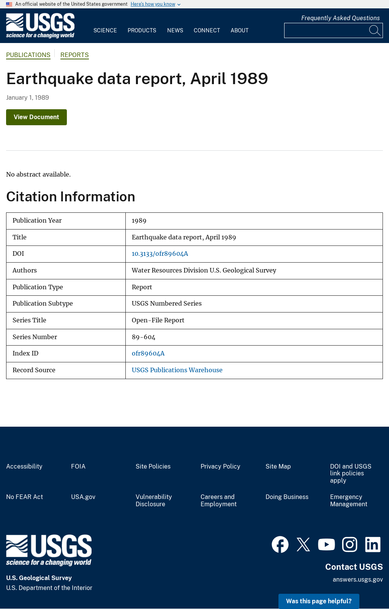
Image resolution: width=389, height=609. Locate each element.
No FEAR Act (24, 497)
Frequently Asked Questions (340, 18)
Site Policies (153, 466)
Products (142, 30)
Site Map (278, 466)
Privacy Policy (220, 466)
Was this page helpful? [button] (319, 601)
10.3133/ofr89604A (160, 253)
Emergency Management (348, 501)
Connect (207, 30)
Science (105, 30)
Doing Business (287, 497)
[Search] (375, 30)
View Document (36, 117)
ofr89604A (148, 353)
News (175, 30)
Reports (74, 55)
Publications (28, 55)
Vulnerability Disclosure (154, 501)
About (239, 30)
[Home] (40, 36)
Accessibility (24, 466)
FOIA (78, 466)
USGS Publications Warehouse (177, 370)
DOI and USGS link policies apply (351, 474)
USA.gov (83, 497)
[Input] (333, 30)
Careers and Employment (219, 501)
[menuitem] (105, 26)
